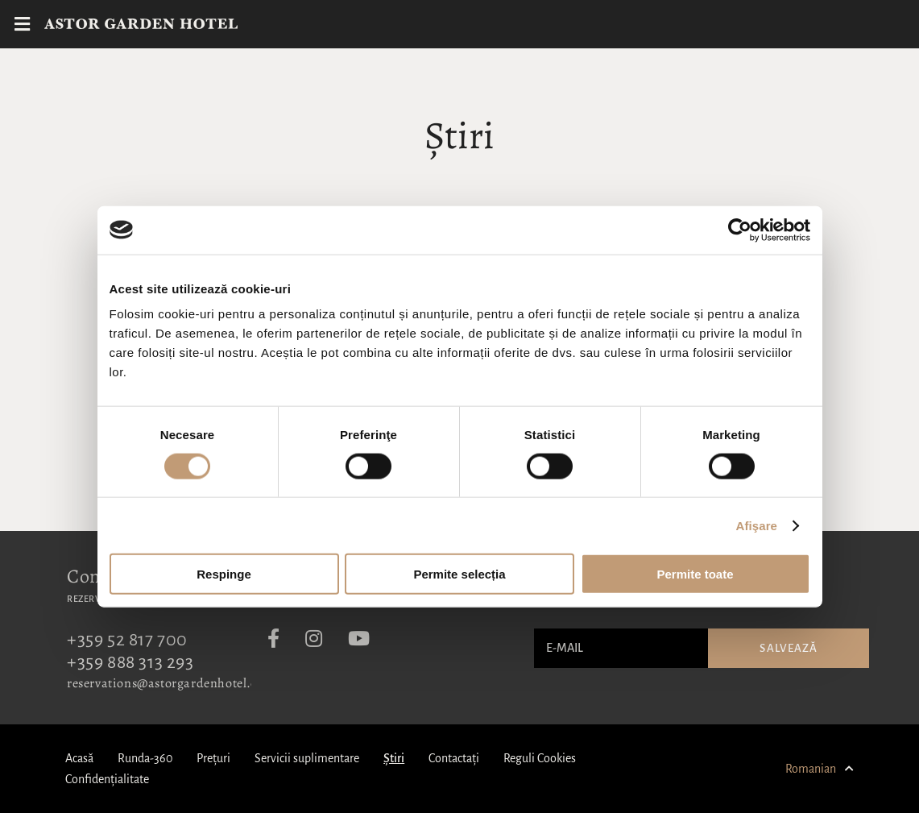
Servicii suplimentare (307, 758)
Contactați (453, 758)
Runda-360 (145, 758)
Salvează (789, 648)
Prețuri (213, 758)
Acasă (79, 758)
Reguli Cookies (539, 758)
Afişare (757, 525)
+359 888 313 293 (130, 662)
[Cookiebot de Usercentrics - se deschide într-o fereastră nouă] (739, 230)
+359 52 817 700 (127, 639)
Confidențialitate (107, 779)
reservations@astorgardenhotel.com (171, 683)
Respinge (224, 574)
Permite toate (694, 574)
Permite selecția (459, 574)
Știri (393, 758)
